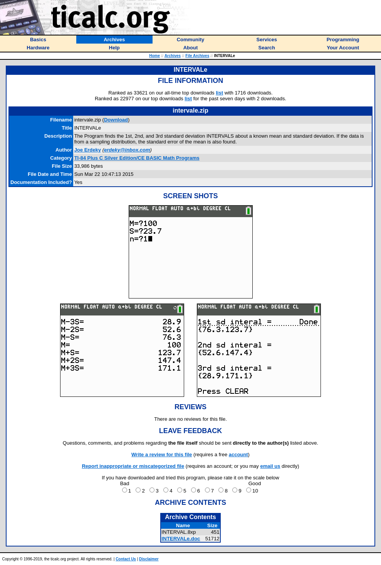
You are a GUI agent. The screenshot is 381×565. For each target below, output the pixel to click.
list (219, 93)
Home (154, 56)
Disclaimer (149, 559)
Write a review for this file (161, 454)
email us (270, 466)
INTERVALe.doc (180, 538)
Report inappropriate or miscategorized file (133, 466)
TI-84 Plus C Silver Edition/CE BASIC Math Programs (137, 158)
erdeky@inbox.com (127, 150)
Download (116, 120)
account (238, 454)
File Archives (197, 56)
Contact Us (126, 559)
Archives (172, 56)
